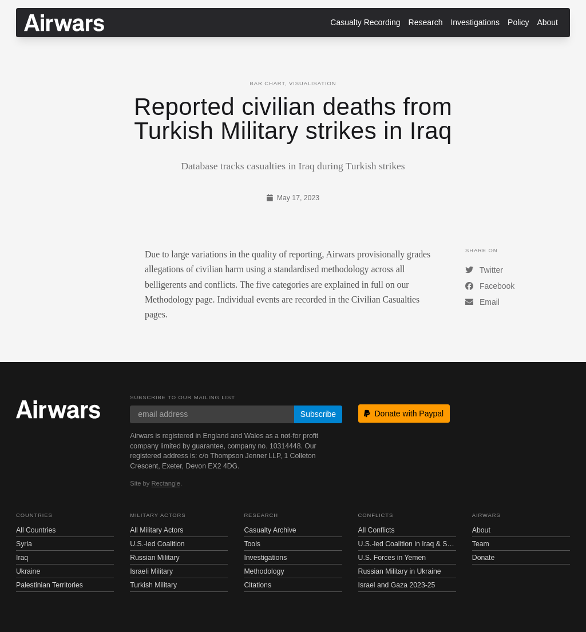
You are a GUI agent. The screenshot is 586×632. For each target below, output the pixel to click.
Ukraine (28, 571)
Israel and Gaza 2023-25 (396, 585)
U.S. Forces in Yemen (392, 558)
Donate (483, 558)
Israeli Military (151, 571)
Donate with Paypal (404, 413)
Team (480, 544)
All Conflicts (376, 530)
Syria (24, 544)
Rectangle (166, 483)
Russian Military (154, 558)
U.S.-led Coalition (157, 544)
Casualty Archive (270, 530)
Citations (257, 585)
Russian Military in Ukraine (399, 571)
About (547, 22)
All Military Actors (156, 530)
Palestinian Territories (49, 585)
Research (426, 22)
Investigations (475, 22)
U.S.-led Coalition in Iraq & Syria (407, 544)
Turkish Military (153, 585)
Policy (518, 22)
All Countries (36, 530)
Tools (252, 544)
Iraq (22, 558)
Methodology (264, 571)
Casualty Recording (365, 22)
